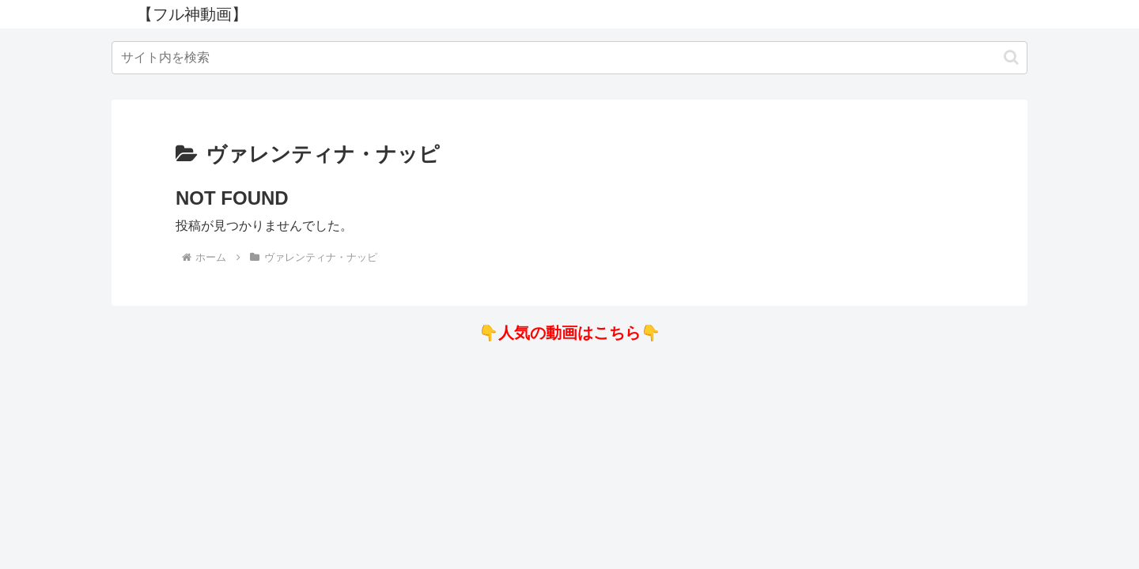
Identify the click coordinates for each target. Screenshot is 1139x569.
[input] (569, 57)
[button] (1011, 57)
